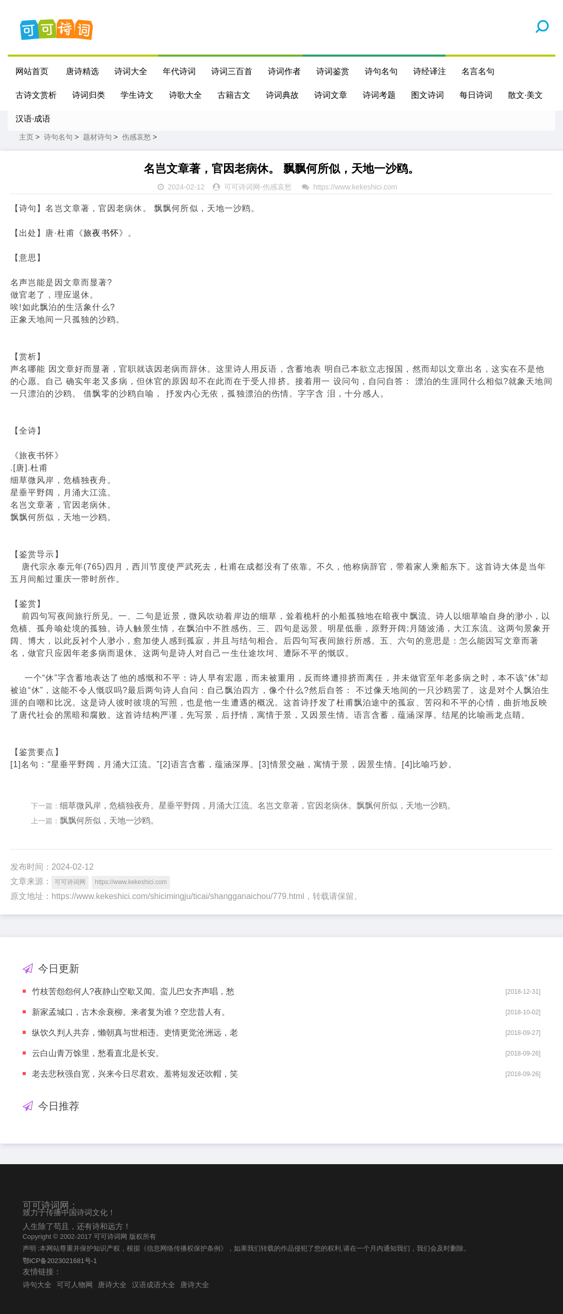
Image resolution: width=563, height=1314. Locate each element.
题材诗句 (97, 137)
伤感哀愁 (136, 137)
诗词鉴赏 (332, 71)
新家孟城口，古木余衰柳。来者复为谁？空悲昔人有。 (131, 1012)
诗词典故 (282, 95)
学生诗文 (137, 95)
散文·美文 (525, 95)
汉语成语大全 (153, 1285)
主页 (26, 137)
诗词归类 (88, 95)
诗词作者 (284, 71)
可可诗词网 (242, 187)
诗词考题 (379, 95)
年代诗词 (179, 71)
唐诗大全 (112, 1285)
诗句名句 (381, 71)
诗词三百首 (231, 71)
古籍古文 (233, 95)
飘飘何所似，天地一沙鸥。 (109, 820)
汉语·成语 (32, 118)
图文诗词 (427, 95)
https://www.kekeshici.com (355, 187)
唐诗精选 (82, 71)
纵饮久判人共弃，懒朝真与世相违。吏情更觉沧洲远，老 (135, 1032)
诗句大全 (37, 1285)
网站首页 (31, 71)
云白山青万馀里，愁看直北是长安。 (98, 1053)
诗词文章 (330, 95)
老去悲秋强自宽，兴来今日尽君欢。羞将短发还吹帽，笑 (135, 1073)
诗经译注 (429, 71)
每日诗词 (475, 95)
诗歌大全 (185, 95)
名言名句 (478, 71)
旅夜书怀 (100, 233)
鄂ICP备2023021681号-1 (60, 1261)
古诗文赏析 (36, 95)
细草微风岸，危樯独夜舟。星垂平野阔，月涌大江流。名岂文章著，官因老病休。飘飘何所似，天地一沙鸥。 (257, 805)
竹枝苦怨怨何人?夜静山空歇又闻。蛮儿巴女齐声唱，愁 (133, 991)
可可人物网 (75, 1285)
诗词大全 (130, 71)
